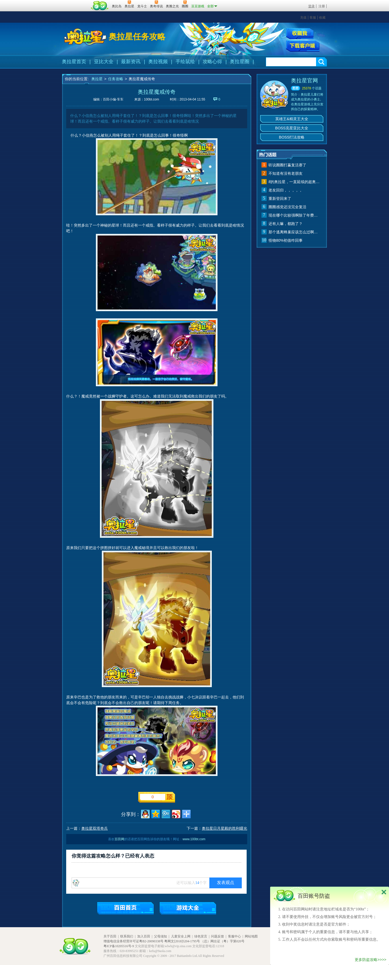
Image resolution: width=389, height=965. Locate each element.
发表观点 (225, 882)
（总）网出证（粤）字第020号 (222, 941)
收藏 (322, 17)
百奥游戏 (75, 2)
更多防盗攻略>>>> (370, 959)
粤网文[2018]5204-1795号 (182, 941)
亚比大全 (103, 61)
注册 (321, 6)
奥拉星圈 (239, 61)
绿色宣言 (200, 936)
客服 (313, 17)
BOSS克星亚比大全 (291, 128)
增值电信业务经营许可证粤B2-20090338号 (133, 941)
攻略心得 (212, 61)
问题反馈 (217, 936)
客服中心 (234, 936)
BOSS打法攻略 (292, 137)
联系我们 (126, 936)
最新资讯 (130, 61)
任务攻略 (115, 79)
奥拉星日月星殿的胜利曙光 (224, 828)
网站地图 (251, 936)
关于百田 (109, 936)
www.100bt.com (194, 839)
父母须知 (160, 936)
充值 (303, 17)
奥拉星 (97, 79)
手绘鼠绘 (185, 61)
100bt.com (151, 99)
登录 (311, 6)
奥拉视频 (158, 61)
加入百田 (143, 936)
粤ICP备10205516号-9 (118, 946)
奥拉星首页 (74, 61)
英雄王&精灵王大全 (291, 119)
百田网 (99, 5)
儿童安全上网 (180, 936)
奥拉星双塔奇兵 (94, 828)
